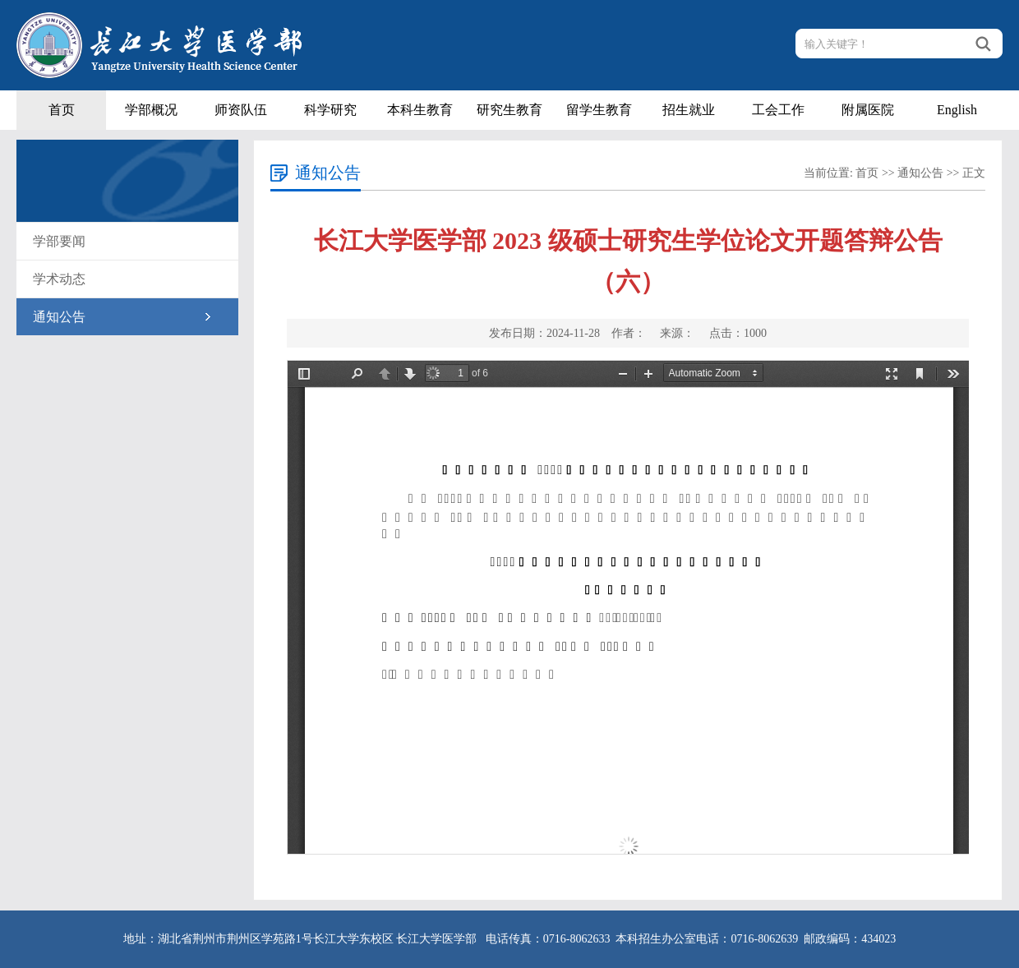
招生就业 (688, 110)
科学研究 (330, 110)
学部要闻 (59, 241)
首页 (61, 110)
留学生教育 (599, 110)
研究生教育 (509, 110)
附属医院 (867, 110)
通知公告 (59, 317)
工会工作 (778, 110)
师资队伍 (240, 110)
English (957, 110)
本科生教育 (420, 110)
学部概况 (151, 110)
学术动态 (59, 279)
